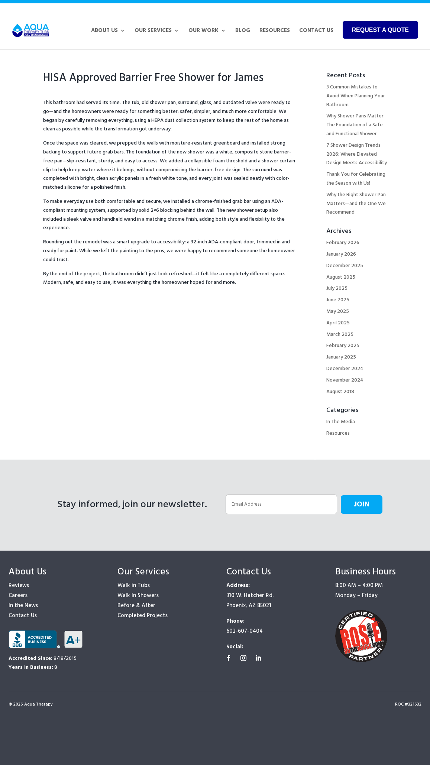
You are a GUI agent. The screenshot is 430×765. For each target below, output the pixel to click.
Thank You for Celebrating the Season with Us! (355, 179)
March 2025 (339, 334)
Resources (274, 30)
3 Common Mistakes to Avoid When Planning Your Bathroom (355, 96)
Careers (18, 595)
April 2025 (338, 323)
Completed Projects (142, 615)
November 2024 (344, 380)
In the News (23, 605)
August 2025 (340, 277)
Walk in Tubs (133, 585)
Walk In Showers (138, 595)
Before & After (136, 605)
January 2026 (341, 254)
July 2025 (336, 288)
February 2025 (342, 345)
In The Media (340, 422)
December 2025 (344, 266)
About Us (104, 30)
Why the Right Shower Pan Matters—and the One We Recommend (356, 204)
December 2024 (344, 368)
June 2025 (337, 300)
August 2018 (340, 392)
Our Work (203, 30)
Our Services (153, 30)
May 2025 (337, 311)
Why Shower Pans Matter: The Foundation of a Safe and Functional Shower (355, 125)
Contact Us (316, 30)
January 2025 (341, 357)
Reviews (19, 585)
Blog (242, 30)
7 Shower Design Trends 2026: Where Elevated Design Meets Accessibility (356, 154)
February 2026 (342, 243)
